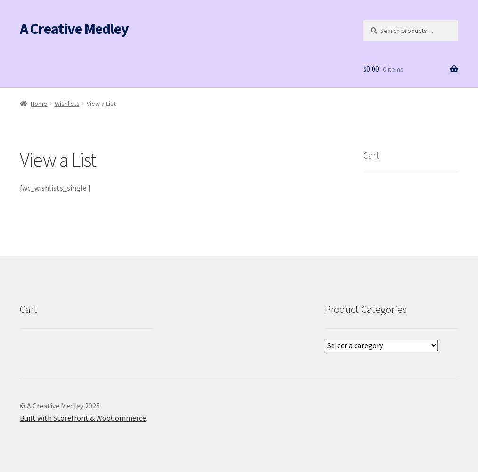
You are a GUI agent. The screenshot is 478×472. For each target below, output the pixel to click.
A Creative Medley (74, 28)
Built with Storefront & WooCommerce (83, 418)
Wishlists (67, 103)
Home (39, 103)
